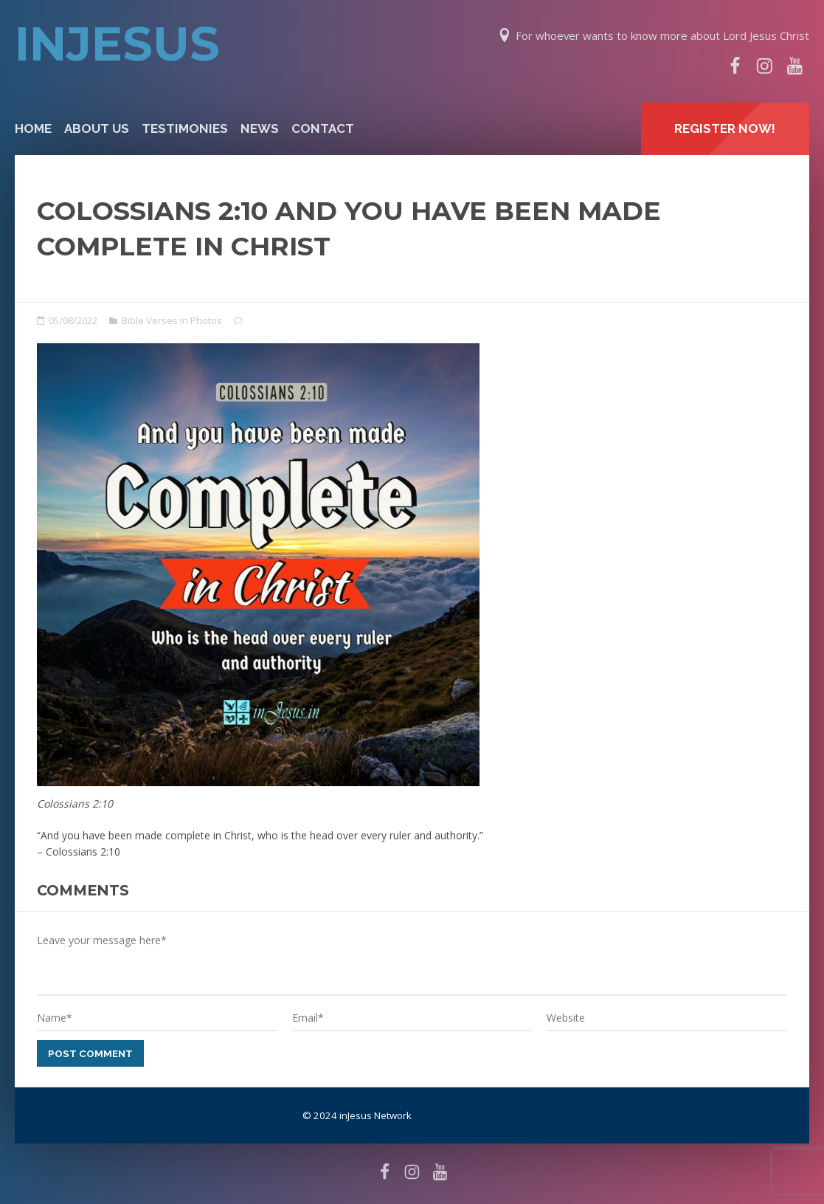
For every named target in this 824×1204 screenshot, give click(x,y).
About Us (96, 128)
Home (33, 128)
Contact (322, 128)
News (259, 128)
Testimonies (185, 128)
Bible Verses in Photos (172, 320)
